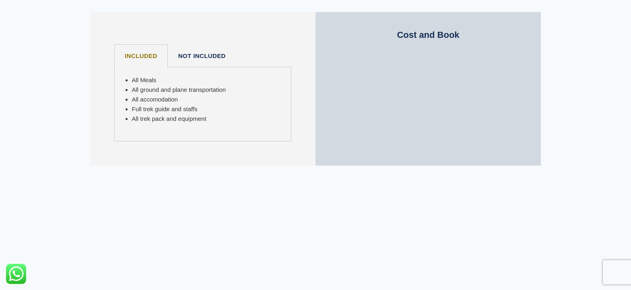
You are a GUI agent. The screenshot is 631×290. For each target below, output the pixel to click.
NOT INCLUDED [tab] (202, 55)
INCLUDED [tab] (141, 55)
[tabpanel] (202, 104)
